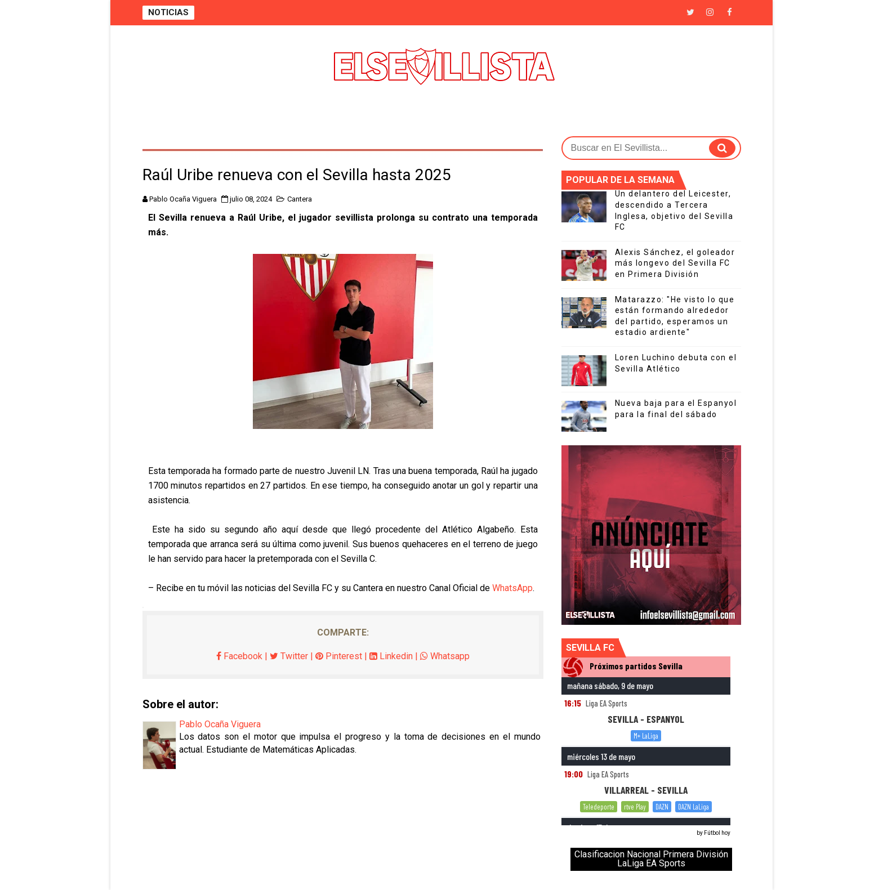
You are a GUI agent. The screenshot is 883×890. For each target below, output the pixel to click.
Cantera (299, 199)
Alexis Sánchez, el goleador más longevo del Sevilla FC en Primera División (675, 263)
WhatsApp (512, 588)
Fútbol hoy (717, 833)
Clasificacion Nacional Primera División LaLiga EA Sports (651, 859)
